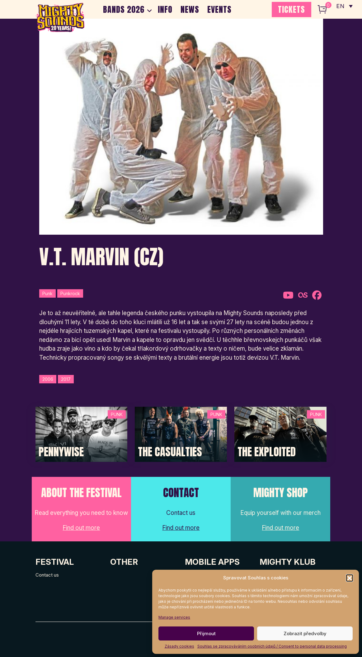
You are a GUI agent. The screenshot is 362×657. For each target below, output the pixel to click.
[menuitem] (344, 6)
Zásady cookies (179, 646)
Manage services (174, 617)
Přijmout (206, 633)
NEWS (190, 9)
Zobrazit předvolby (305, 633)
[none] (344, 6)
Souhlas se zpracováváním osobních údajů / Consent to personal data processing (272, 646)
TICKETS (291, 9)
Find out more (81, 527)
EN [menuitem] (340, 6)
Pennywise (61, 452)
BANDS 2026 (123, 9)
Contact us (47, 575)
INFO (165, 9)
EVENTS (219, 9)
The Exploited (266, 452)
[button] (349, 578)
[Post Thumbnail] (81, 434)
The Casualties (170, 452)
